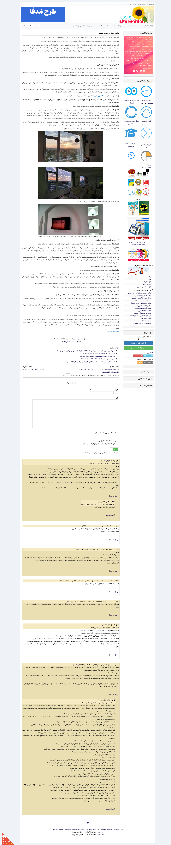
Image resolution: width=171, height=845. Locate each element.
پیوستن (137, 63)
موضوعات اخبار (144, 371)
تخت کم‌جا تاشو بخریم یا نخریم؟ (31, 369)
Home (52, 829)
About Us (108, 829)
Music (81, 829)
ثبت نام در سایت (136, 343)
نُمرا (136, 58)
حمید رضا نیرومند (111, 331)
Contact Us (116, 829)
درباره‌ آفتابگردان (144, 33)
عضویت (132, 4)
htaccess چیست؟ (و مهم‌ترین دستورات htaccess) (95, 356)
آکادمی (105, 25)
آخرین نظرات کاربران (143, 378)
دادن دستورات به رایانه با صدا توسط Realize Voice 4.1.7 (94, 358)
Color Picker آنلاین (142, 310)
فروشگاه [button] (114, 25)
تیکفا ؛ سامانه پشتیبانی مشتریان (129, 122)
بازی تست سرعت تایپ (142, 286)
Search (93, 829)
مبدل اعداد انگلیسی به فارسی (139, 298)
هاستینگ (136, 25)
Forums (59, 829)
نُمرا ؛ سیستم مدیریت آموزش (129, 101)
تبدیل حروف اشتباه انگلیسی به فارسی (140, 301)
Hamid (54, 339)
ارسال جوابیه (112, 496)
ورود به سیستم (136, 348)
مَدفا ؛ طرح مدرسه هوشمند (129, 145)
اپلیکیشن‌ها (126, 25)
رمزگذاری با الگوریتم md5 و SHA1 (138, 315)
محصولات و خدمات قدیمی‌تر (140, 323)
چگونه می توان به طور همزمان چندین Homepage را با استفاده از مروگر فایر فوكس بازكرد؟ (84, 350)
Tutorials (74, 829)
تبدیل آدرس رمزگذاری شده (140, 313)
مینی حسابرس (144, 318)
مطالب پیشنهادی (144, 385)
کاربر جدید (86, 389)
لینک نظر (103, 460)
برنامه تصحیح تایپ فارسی (141, 295)
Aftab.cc (98, 834)
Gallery (87, 829)
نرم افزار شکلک (144, 320)
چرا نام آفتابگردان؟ (145, 68)
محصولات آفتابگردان (142, 80)
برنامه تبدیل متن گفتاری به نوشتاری (137, 293)
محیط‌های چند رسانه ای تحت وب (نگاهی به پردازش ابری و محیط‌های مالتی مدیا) (87, 361)
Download (66, 829)
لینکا (129, 58)
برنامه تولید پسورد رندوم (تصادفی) (138, 303)
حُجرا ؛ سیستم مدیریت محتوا (144, 122)
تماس (74, 25)
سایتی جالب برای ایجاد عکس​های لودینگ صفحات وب (96, 353)
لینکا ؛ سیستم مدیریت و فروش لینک (144, 144)
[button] (21, 4)
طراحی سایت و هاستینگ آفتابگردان (138, 56)
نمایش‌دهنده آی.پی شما (141, 305)
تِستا (139, 58)
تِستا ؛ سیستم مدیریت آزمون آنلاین (144, 101)
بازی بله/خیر (145, 284)
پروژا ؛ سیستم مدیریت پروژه (144, 166)
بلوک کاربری (146, 332)
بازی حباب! (145, 281)
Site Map (100, 829)
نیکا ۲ (147, 276)
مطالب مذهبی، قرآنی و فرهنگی (67, 341)
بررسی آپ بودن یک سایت (141, 308)
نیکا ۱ (147, 279)
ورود (127, 4)
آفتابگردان (146, 25)
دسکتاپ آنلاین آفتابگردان (144, 53)
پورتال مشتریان (84, 25)
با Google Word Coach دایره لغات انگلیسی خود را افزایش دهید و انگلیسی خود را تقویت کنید (95, 371)
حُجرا (133, 58)
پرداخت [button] (96, 25)
